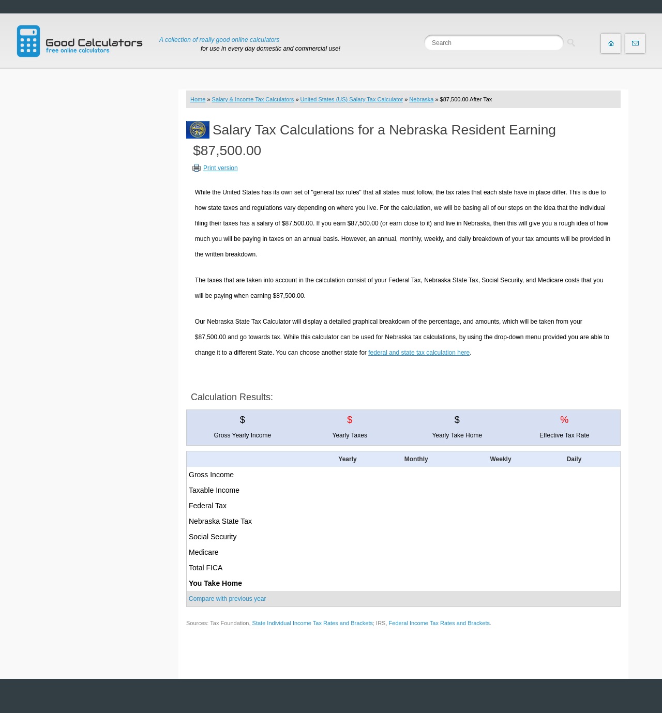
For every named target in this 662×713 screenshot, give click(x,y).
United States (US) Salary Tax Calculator (351, 99)
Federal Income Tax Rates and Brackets (439, 623)
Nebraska (421, 99)
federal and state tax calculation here (419, 352)
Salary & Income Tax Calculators (253, 99)
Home (197, 99)
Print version (220, 168)
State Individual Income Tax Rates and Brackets (312, 623)
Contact (635, 43)
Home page (610, 43)
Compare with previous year (227, 598)
